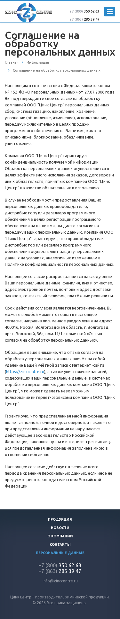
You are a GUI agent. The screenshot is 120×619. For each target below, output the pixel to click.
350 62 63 (84, 11)
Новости (60, 528)
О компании (60, 536)
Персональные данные (60, 553)
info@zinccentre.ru (60, 581)
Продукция (60, 519)
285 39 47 (84, 19)
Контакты (60, 544)
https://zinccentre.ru (25, 371)
